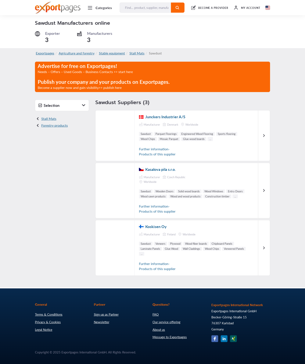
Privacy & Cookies (48, 322)
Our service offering (166, 322)
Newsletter (101, 322)
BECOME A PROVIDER (213, 8)
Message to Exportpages (169, 337)
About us (158, 329)
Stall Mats (136, 53)
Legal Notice (43, 329)
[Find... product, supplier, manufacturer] (145, 8)
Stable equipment (112, 53)
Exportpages (45, 53)
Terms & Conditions (48, 314)
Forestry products (54, 125)
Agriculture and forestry (76, 53)
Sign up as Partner (106, 314)
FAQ (155, 314)
